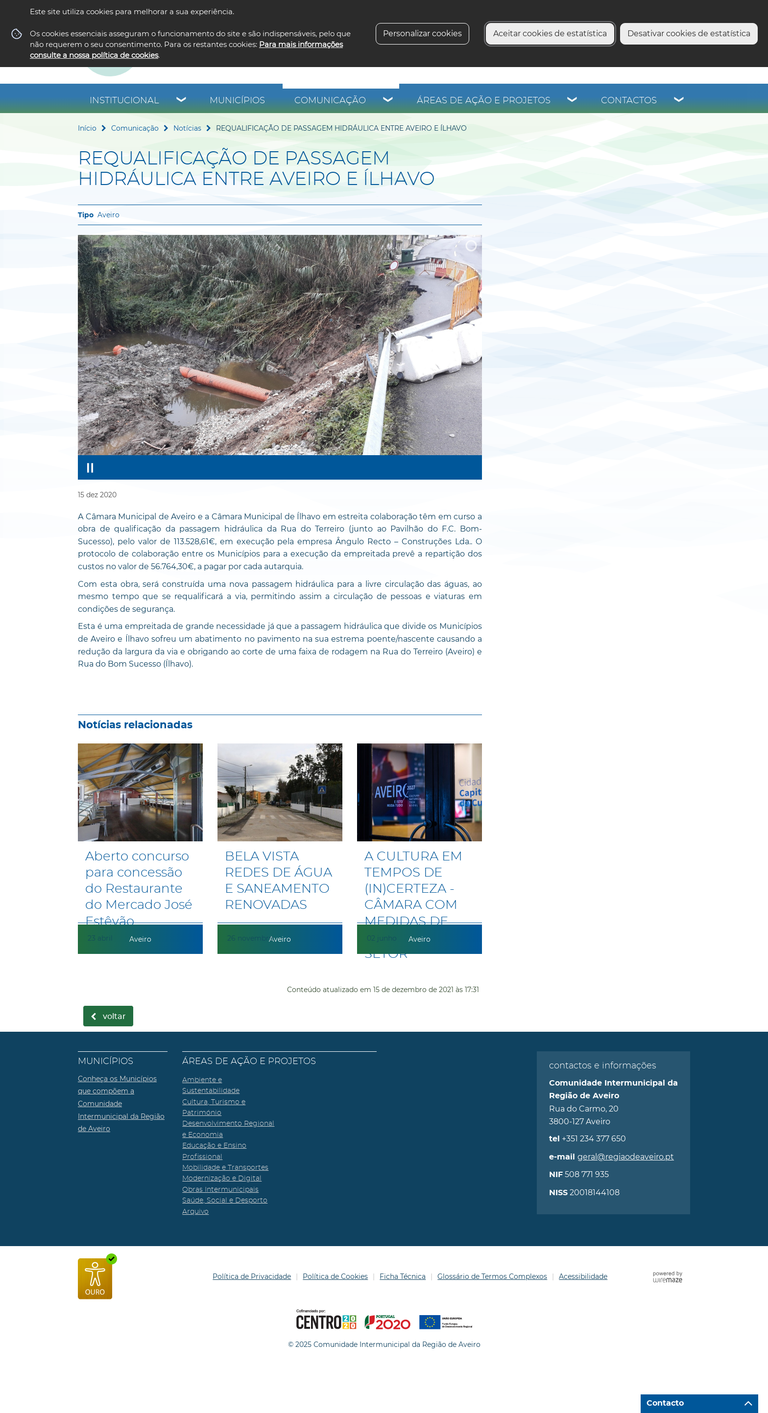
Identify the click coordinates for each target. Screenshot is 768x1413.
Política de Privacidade (252, 1276)
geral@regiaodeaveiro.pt (625, 1156)
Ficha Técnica (403, 1276)
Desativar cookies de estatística (688, 33)
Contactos (629, 100)
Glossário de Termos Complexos (492, 1276)
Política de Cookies (335, 1276)
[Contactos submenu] (679, 101)
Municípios (237, 100)
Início (87, 128)
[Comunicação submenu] (388, 101)
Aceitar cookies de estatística (550, 33)
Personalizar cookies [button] (422, 33)
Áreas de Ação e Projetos (484, 100)
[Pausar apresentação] (90, 467)
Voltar (114, 1016)
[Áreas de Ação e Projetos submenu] (572, 101)
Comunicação (330, 100)
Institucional (124, 100)
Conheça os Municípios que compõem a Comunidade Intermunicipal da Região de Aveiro (121, 1103)
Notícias (187, 128)
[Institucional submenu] (181, 101)
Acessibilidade (583, 1276)
